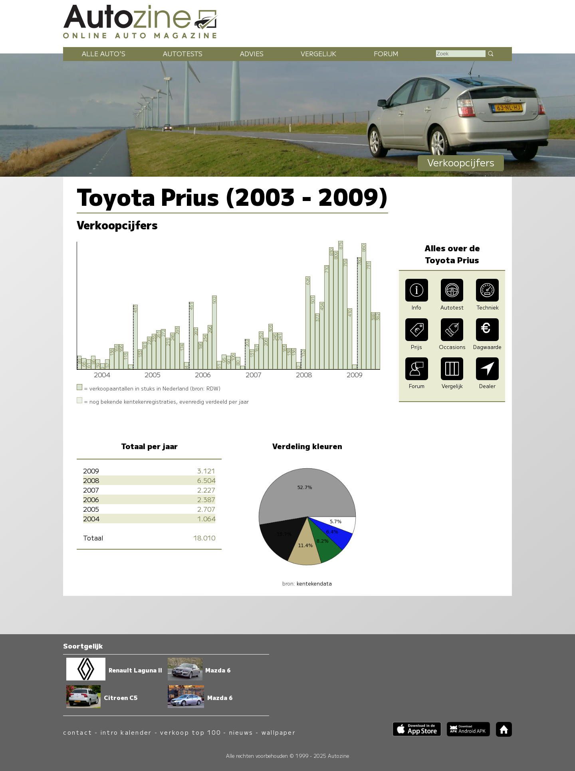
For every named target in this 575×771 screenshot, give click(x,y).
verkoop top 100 (190, 732)
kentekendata (314, 583)
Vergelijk (318, 53)
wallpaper (279, 732)
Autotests (182, 53)
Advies (252, 53)
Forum (386, 53)
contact (77, 732)
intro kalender (126, 732)
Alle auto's (103, 53)
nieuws (241, 732)
